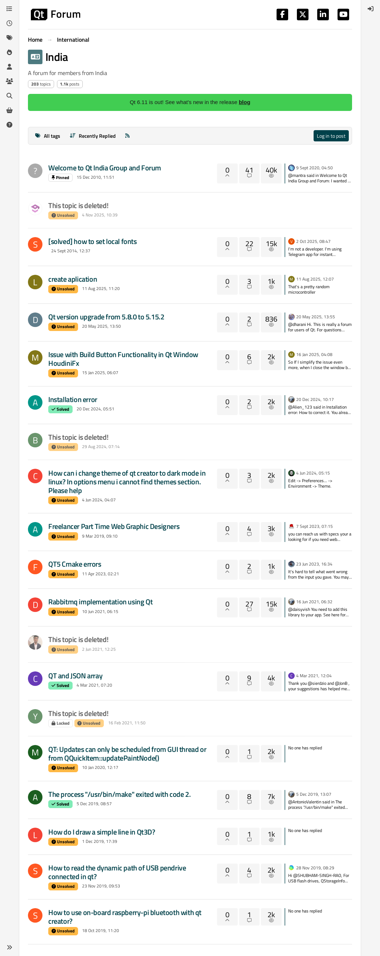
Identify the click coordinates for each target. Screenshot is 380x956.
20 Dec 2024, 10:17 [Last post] (315, 399)
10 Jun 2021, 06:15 (100, 611)
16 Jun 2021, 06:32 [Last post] (314, 601)
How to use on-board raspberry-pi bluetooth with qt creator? (124, 917)
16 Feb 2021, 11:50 (127, 722)
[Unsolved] (9, 125)
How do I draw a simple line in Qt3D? (101, 831)
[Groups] (9, 81)
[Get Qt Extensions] (9, 110)
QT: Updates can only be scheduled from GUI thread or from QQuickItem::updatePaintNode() (127, 753)
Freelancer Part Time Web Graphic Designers (113, 526)
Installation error (72, 399)
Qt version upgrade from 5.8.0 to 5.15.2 (106, 316)
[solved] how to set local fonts (92, 241)
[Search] (9, 96)
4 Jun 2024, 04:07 (99, 499)
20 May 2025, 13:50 (101, 326)
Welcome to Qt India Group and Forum (104, 167)
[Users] (9, 67)
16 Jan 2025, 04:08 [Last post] (314, 354)
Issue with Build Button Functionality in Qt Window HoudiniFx (123, 359)
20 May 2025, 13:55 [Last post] (315, 316)
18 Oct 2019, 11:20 (100, 930)
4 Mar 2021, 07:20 (94, 685)
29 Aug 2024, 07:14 (101, 446)
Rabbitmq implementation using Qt (100, 601)
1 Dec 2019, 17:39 (99, 841)
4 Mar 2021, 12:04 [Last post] (314, 675)
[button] (9, 947)
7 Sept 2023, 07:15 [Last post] (314, 526)
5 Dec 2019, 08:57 (94, 803)
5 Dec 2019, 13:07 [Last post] (313, 794)
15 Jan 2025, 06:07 (100, 372)
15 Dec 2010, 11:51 (95, 177)
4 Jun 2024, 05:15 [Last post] (313, 472)
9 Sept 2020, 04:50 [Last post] (314, 167)
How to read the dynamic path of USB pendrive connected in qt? (117, 872)
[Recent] (9, 23)
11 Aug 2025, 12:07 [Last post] (315, 279)
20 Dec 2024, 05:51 (95, 408)
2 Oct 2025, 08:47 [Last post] (313, 241)
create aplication (72, 279)
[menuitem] (370, 9)
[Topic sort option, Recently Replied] (92, 135)
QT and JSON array (75, 675)
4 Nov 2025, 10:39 (100, 214)
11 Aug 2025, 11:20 (101, 288)
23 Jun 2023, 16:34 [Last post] (314, 563)
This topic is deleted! (78, 205)
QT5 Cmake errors (74, 564)
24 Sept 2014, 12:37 (70, 250)
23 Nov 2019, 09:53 (101, 885)
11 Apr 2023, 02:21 (100, 573)
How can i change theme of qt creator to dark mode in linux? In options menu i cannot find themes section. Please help (126, 481)
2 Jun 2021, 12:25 (99, 649)
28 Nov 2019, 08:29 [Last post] (315, 867)
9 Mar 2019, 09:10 (100, 536)
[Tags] (9, 38)
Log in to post (331, 136)
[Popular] (9, 52)
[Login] (370, 9)
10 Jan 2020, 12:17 (100, 767)
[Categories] (9, 9)
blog (244, 102)
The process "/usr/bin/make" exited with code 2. (119, 794)
